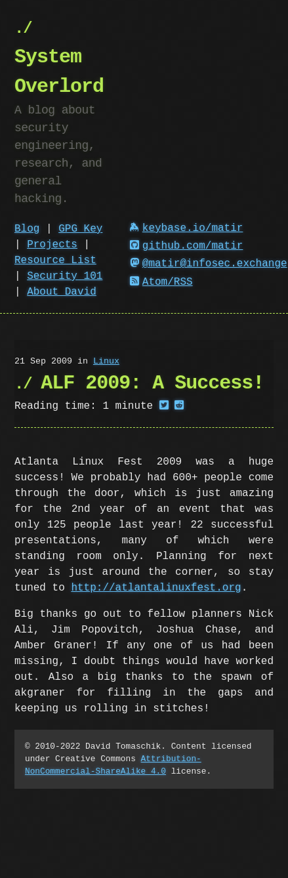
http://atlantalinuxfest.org (156, 588)
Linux (106, 361)
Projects (52, 245)
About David (61, 292)
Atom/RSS (161, 282)
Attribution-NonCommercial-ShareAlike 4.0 (113, 765)
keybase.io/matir (186, 228)
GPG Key (80, 229)
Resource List (55, 260)
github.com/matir (186, 246)
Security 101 (64, 276)
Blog (26, 229)
